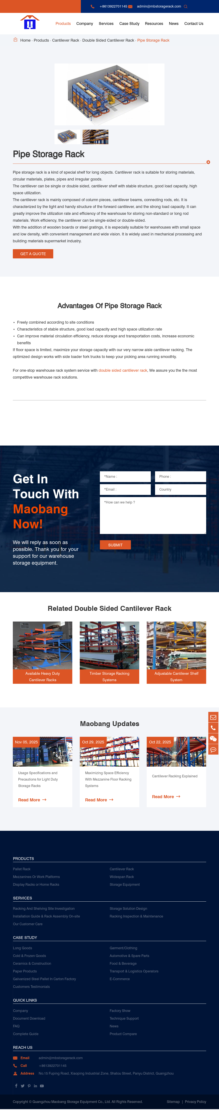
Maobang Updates (109, 722)
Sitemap (173, 1103)
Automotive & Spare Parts (129, 957)
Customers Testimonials (31, 988)
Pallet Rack (21, 870)
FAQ (16, 1027)
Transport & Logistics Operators (134, 972)
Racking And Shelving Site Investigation (44, 909)
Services (106, 23)
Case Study (129, 23)
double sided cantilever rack (123, 369)
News (174, 23)
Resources (154, 23)
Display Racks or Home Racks (36, 885)
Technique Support (124, 1019)
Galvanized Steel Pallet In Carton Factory (44, 980)
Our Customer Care (28, 925)
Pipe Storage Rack (153, 40)
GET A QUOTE (33, 253)
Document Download (29, 1019)
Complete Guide (25, 1035)
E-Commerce (120, 980)
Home (25, 40)
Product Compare (123, 1035)
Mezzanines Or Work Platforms (36, 878)
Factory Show (120, 1012)
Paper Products (25, 972)
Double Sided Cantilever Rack (108, 40)
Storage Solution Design (128, 909)
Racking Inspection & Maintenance (136, 917)
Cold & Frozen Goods (29, 957)
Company (84, 23)
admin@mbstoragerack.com (159, 6)
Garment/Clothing (123, 949)
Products (63, 23)
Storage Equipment (125, 885)
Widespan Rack (122, 878)
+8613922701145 (113, 6)
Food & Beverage (123, 964)
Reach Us (23, 1048)
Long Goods (22, 949)
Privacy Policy (195, 1103)
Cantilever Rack (65, 40)
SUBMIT (115, 543)
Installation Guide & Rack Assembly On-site (46, 917)
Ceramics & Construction (32, 964)
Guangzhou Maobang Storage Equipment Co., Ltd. (72, 1103)
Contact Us (193, 23)
